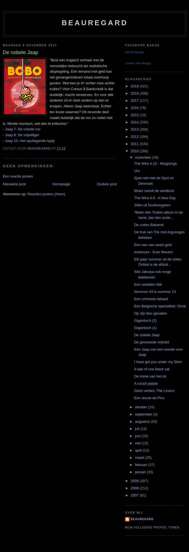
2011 (135, 144)
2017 (135, 100)
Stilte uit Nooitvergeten (152, 205)
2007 (135, 495)
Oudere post (107, 184)
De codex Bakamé (148, 225)
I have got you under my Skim (158, 362)
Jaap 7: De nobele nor (23, 129)
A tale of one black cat (151, 369)
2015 (135, 115)
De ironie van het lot (150, 376)
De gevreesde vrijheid (151, 342)
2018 (135, 93)
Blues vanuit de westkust (154, 191)
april (139, 450)
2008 (135, 488)
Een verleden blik (148, 284)
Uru (137, 171)
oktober (141, 407)
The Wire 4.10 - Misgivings (155, 163)
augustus (143, 421)
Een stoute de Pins (149, 398)
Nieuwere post (14, 184)
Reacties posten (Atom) (46, 194)
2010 (135, 151)
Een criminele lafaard (151, 299)
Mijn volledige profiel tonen (152, 527)
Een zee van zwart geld (152, 245)
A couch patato (146, 383)
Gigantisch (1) (145, 328)
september (144, 414)
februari (141, 465)
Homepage (61, 184)
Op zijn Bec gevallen (150, 313)
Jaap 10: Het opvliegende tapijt (30, 141)
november (143, 157)
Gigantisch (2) (145, 320)
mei (138, 443)
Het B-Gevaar (134, 52)
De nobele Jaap (146, 335)
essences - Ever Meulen (153, 252)
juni (138, 436)
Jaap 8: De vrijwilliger (22, 135)
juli (138, 429)
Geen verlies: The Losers (154, 391)
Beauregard (95, 23)
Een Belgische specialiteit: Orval (160, 306)
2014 (135, 122)
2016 (135, 108)
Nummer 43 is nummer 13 (155, 292)
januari (141, 472)
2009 (135, 481)
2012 (135, 137)
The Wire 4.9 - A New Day (155, 198)
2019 (135, 86)
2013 (135, 129)
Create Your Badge (138, 63)
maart (140, 457)
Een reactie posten (18, 176)
